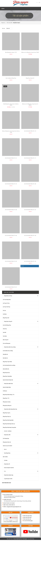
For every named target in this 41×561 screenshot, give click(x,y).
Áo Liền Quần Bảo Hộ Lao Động (9, 365)
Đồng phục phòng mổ (7, 405)
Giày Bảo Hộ (5, 354)
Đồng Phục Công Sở (8, 321)
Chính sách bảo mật (27, 519)
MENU (2, 8)
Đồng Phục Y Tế (6, 398)
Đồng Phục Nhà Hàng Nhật (8, 420)
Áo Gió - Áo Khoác (7, 431)
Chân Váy (5, 328)
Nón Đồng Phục (7, 453)
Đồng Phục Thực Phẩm (7, 361)
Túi (4, 471)
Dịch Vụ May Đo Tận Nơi (9, 467)
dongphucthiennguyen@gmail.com (14, 506)
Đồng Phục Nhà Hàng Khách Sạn (10, 409)
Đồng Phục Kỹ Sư (6, 372)
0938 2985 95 (12, 504)
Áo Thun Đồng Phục (7, 299)
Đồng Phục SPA (7, 434)
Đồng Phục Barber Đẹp (8, 475)
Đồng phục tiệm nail (7, 442)
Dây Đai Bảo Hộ (6, 368)
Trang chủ (3, 22)
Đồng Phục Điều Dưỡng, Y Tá (8, 394)
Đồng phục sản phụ (6, 401)
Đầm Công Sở (5, 339)
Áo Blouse (5, 390)
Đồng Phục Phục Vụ (7, 416)
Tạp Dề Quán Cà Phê (8, 478)
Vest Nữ (4, 332)
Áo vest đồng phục (6, 343)
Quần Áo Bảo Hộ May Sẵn (8, 379)
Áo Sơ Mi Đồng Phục (7, 325)
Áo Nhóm (5, 314)
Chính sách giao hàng (27, 515)
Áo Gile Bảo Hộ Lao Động (8, 350)
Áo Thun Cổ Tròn (6, 303)
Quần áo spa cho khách (7, 445)
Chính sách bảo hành (27, 517)
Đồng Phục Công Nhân (7, 376)
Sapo (33, 538)
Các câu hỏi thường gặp (28, 520)
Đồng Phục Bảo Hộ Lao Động (10, 347)
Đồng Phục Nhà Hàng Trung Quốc (9, 427)
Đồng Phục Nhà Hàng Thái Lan (9, 423)
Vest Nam (5, 336)
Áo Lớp (4, 310)
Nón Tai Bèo (5, 456)
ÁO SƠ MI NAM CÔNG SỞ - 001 (11, 287)
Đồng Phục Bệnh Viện (8, 383)
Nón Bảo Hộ (5, 358)
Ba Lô (5, 449)
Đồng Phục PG (7, 464)
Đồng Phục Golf (6, 317)
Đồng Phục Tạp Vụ (6, 412)
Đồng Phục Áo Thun (8, 295)
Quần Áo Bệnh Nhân (7, 387)
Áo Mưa (5, 460)
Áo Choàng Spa (6, 438)
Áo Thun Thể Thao (6, 306)
